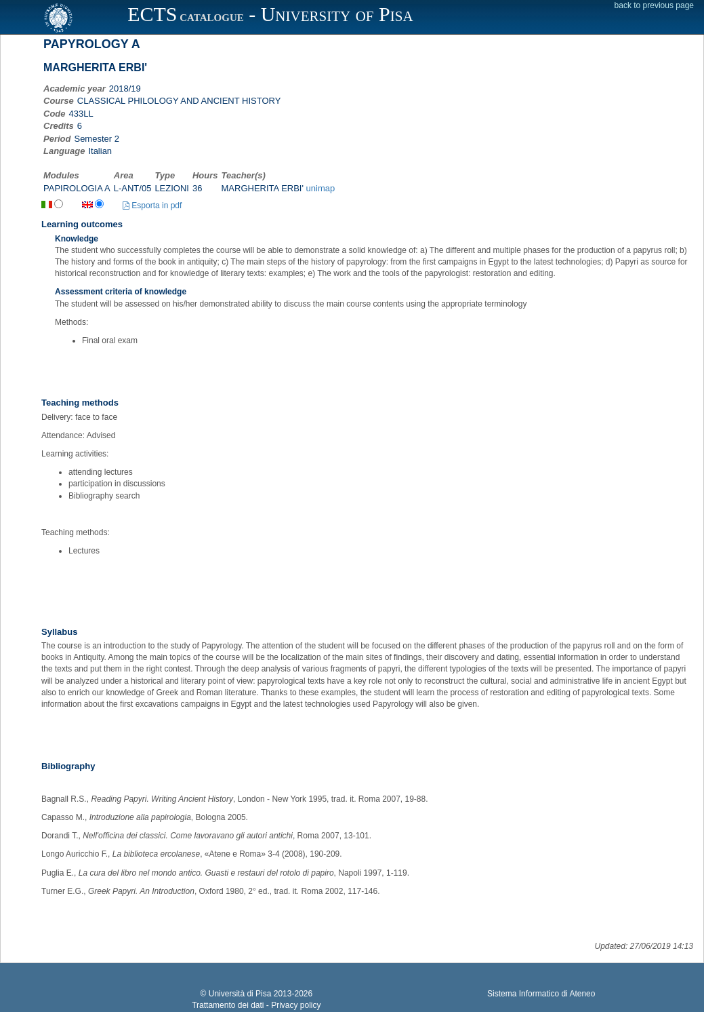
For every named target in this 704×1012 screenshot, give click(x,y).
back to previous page (654, 5)
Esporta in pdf (152, 205)
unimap (320, 188)
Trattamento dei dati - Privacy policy (256, 1005)
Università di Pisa (240, 993)
